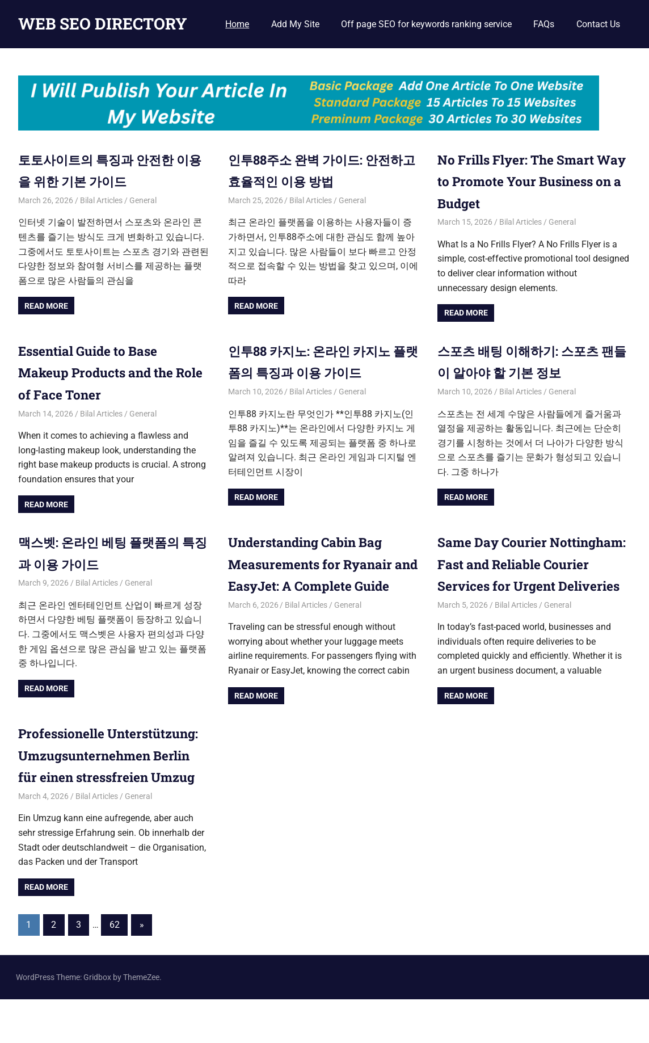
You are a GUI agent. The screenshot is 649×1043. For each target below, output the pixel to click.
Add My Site (295, 24)
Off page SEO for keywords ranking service (426, 24)
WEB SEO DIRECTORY (102, 23)
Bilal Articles (101, 200)
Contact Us (598, 24)
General (143, 200)
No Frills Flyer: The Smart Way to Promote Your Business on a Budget (521, 181)
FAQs (543, 24)
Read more (46, 305)
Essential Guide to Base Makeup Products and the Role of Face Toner (102, 372)
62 (114, 968)
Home (237, 24)
